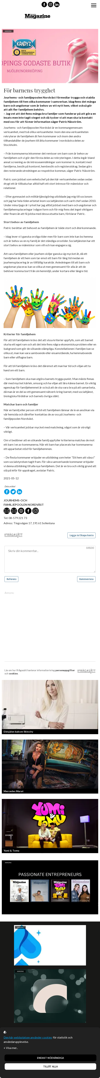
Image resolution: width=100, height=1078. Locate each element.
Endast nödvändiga (50, 1057)
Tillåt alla (50, 1066)
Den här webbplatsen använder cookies (28, 1037)
